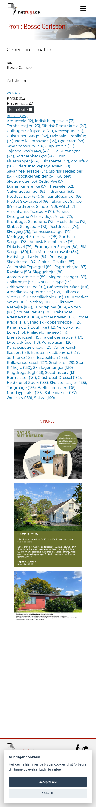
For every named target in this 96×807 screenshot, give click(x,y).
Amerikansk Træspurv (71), (31, 211)
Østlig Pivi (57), (52, 181)
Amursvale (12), (21, 121)
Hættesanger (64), (24, 196)
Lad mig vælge (50, 770)
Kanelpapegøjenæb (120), (30, 347)
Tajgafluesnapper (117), (62, 337)
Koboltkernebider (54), (36, 176)
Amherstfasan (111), (58, 317)
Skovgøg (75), (19, 231)
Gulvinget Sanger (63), (27, 191)
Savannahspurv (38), (26, 146)
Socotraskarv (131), (61, 372)
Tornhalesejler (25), (24, 126)
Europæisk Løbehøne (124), (55, 352)
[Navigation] (83, 9)
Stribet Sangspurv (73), (28, 226)
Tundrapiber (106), (51, 307)
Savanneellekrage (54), (28, 171)
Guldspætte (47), (55, 161)
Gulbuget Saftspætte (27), (31, 131)
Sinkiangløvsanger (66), (62, 196)
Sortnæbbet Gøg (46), (36, 156)
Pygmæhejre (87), (70, 267)
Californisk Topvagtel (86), (31, 267)
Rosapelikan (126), (51, 357)
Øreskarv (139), (20, 398)
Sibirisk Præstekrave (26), (64, 126)
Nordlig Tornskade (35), (36, 141)
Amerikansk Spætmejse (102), (34, 292)
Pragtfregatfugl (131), (26, 372)
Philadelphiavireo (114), (47, 332)
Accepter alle (48, 782)
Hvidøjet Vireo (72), (56, 216)
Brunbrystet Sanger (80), (57, 247)
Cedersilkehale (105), (46, 297)
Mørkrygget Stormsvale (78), (33, 237)
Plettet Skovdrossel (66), (29, 201)
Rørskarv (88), (20, 272)
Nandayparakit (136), (26, 393)
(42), (47, 151)
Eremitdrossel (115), (24, 337)
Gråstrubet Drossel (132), (60, 377)
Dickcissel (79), (20, 247)
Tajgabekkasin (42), (25, 151)
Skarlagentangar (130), (53, 367)
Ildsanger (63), (61, 191)
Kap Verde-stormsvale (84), (54, 252)
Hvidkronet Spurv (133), (28, 383)
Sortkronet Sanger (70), (37, 206)
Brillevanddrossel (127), (28, 362)
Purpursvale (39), (60, 146)
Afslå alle (48, 793)
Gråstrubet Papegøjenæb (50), (43, 166)
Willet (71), (68, 206)
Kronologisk (20, 110)
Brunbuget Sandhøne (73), (31, 221)
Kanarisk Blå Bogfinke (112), (32, 327)
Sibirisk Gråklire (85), (56, 262)
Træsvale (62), (61, 186)
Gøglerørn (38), (71, 141)
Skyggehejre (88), (48, 272)
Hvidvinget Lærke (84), (28, 257)
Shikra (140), (45, 398)
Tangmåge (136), (22, 388)
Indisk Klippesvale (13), (55, 121)
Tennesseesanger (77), (52, 231)
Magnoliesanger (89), (67, 277)
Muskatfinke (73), (71, 221)
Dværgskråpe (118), (24, 342)
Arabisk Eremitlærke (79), (52, 242)
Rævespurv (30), (69, 131)
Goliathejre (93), (21, 282)
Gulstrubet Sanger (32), (28, 136)
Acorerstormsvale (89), (28, 277)
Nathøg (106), (41, 302)
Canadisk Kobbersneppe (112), (54, 322)
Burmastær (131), (22, 377)
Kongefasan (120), (57, 342)
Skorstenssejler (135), (68, 383)
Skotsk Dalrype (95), (54, 282)
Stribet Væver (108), (35, 312)
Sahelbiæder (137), (61, 393)
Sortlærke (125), (21, 357)
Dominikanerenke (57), (28, 186)
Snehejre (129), (62, 362)
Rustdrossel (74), (64, 226)
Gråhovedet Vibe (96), (27, 287)
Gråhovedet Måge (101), (68, 287)
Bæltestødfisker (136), (57, 388)
